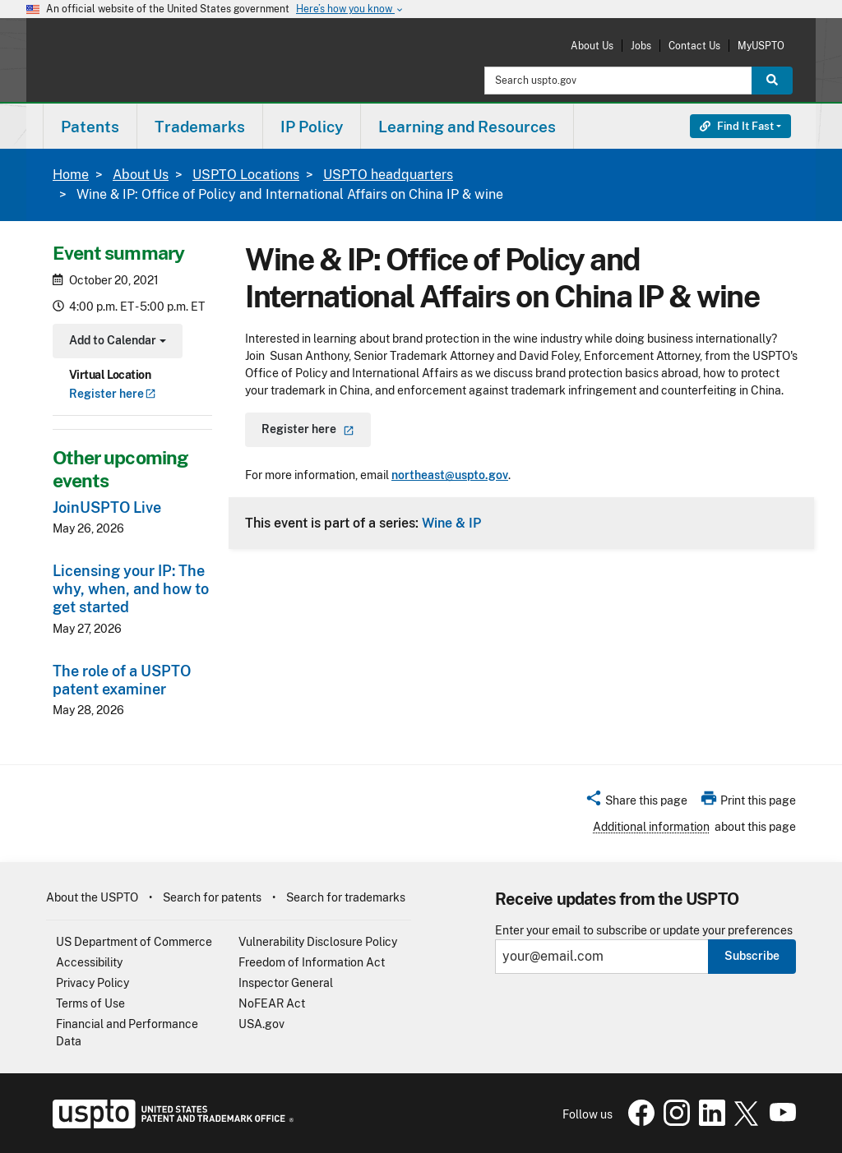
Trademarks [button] (200, 127)
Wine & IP (451, 522)
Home (71, 174)
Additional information (651, 826)
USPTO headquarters (388, 174)
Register (112, 393)
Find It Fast (737, 126)
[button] (636, 802)
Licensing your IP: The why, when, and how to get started (131, 589)
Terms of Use (90, 1003)
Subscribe (752, 955)
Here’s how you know (350, 9)
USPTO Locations (245, 174)
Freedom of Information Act (311, 962)
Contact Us (694, 45)
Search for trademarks (345, 897)
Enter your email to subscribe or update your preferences (644, 931)
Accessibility (89, 962)
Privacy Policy (92, 982)
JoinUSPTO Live (107, 507)
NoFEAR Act (271, 1003)
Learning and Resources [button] (467, 127)
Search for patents (212, 897)
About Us (592, 45)
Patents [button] (90, 127)
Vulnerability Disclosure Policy (317, 941)
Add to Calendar (115, 342)
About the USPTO (92, 897)
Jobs (641, 45)
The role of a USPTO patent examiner (122, 680)
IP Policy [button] (311, 127)
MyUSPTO (761, 45)
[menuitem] (90, 126)
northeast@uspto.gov (449, 475)
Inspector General (285, 982)
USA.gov (261, 1024)
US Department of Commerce (134, 941)
